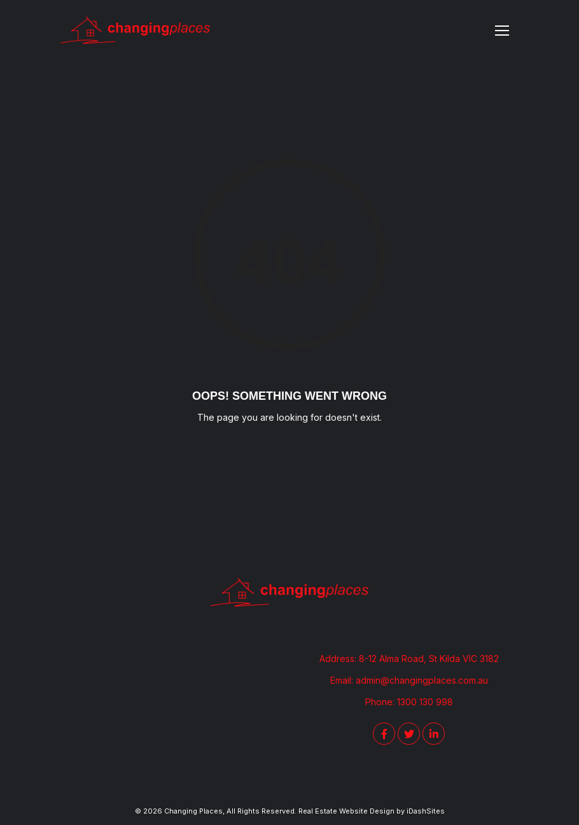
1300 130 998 (425, 701)
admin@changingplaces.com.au (422, 680)
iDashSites (426, 811)
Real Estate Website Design (346, 811)
